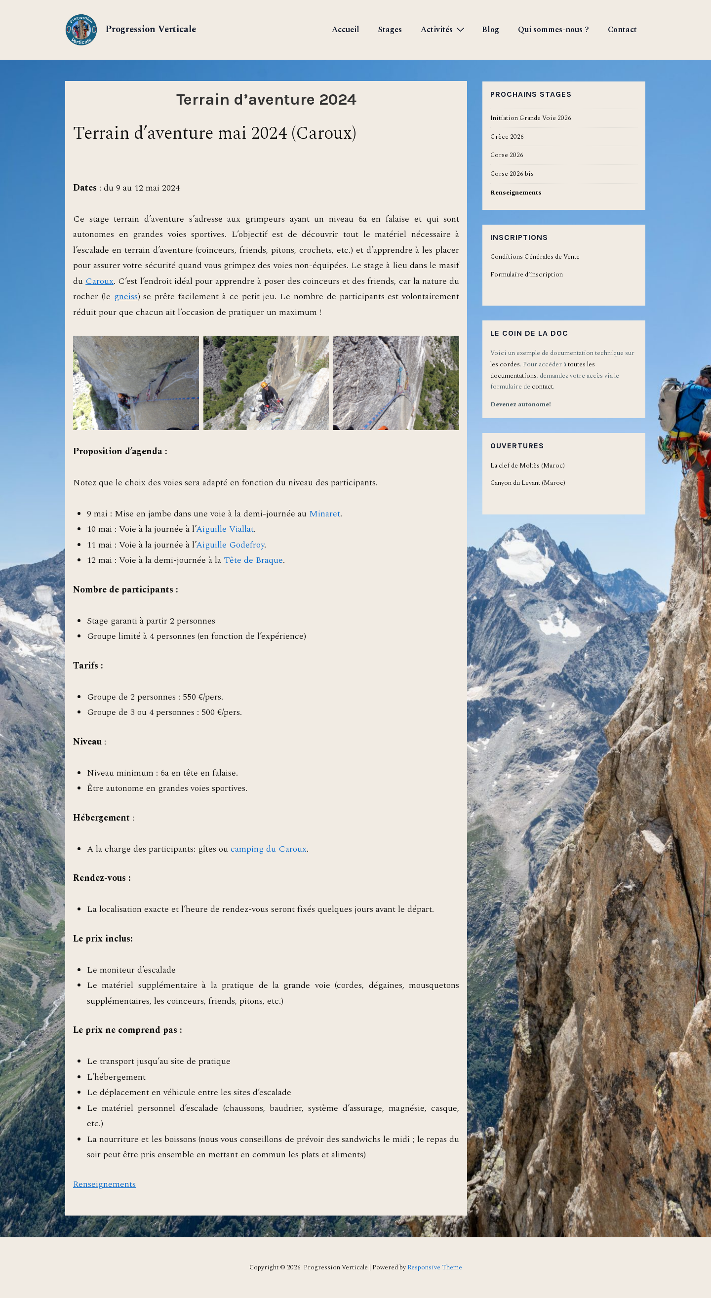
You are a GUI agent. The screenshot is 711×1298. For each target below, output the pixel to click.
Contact (622, 30)
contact (542, 387)
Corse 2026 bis (512, 174)
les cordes (505, 364)
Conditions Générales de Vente (535, 257)
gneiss (126, 296)
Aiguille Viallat (225, 529)
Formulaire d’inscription (526, 274)
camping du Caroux (269, 849)
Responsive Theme (434, 1267)
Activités (444, 29)
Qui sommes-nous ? (553, 30)
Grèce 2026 (507, 137)
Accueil (345, 30)
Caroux (99, 281)
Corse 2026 (506, 155)
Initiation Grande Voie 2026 (530, 118)
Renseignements (104, 1184)
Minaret (324, 513)
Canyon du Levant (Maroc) (527, 483)
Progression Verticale (149, 29)
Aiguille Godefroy (230, 544)
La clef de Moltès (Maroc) (527, 466)
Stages (390, 30)
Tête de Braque (253, 560)
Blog (490, 30)
